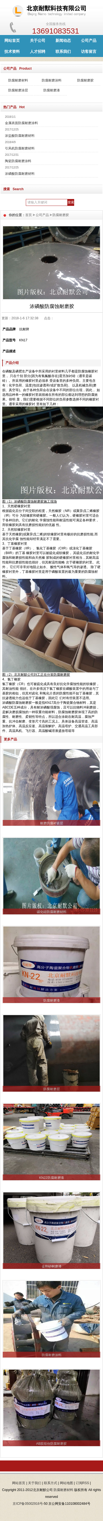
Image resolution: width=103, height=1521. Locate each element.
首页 (28, 215)
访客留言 (88, 51)
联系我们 (63, 51)
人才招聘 (37, 51)
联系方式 (50, 1483)
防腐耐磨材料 (18, 80)
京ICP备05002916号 (28, 1504)
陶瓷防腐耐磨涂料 (18, 161)
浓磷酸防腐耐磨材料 (20, 174)
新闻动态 (63, 40)
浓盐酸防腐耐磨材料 (20, 136)
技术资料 (12, 51)
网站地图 (66, 1483)
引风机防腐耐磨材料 (20, 148)
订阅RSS (82, 1483)
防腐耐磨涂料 (52, 80)
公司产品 (88, 40)
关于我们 (34, 1483)
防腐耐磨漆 (51, 90)
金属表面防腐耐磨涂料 (21, 123)
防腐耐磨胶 (85, 80)
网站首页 (12, 40)
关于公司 (37, 40)
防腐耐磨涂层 (18, 90)
